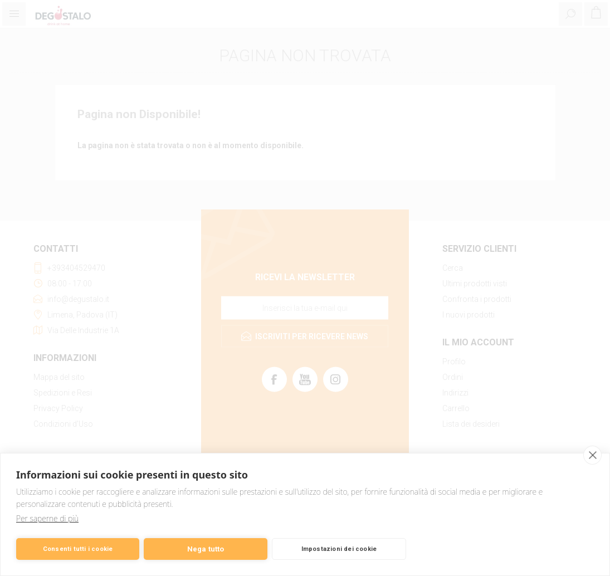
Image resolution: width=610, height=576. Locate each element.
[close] (592, 455)
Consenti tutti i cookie (78, 549)
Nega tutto (206, 549)
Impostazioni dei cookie (339, 549)
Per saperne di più (47, 518)
